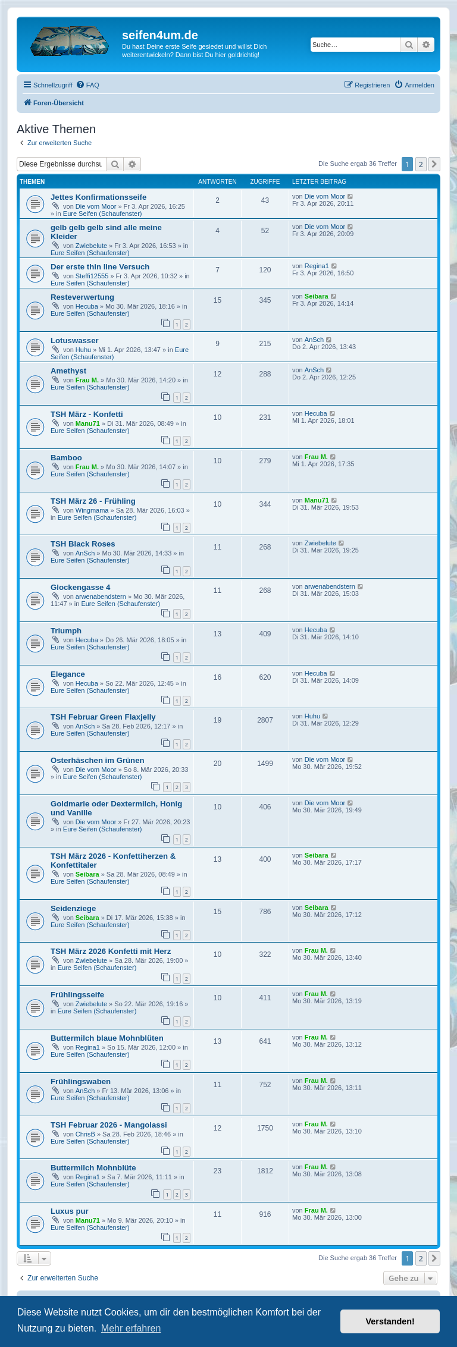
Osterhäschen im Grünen (98, 760)
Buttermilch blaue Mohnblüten (107, 1038)
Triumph (66, 630)
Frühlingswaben (81, 1081)
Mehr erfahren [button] (131, 1328)
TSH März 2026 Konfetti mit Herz (111, 951)
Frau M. (87, 380)
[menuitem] (87, 85)
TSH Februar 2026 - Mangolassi (109, 1124)
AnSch (314, 339)
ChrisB (85, 1134)
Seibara (316, 296)
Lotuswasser (75, 340)
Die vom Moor (96, 206)
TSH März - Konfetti (87, 414)
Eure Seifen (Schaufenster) (102, 213)
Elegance (68, 674)
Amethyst (68, 370)
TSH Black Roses (83, 543)
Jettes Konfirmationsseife (98, 197)
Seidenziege (73, 908)
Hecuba (87, 306)
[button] (434, 164)
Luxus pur (70, 1211)
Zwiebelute (91, 245)
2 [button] (421, 164)
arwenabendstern (101, 596)
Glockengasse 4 (80, 587)
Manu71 (88, 423)
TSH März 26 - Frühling (93, 501)
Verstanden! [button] (390, 1321)
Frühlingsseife (77, 994)
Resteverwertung (82, 297)
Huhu (83, 349)
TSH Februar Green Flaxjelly (103, 716)
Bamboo (66, 457)
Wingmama (92, 510)
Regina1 (317, 265)
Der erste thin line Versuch (100, 266)
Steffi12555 (92, 276)
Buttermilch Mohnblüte (93, 1167)
